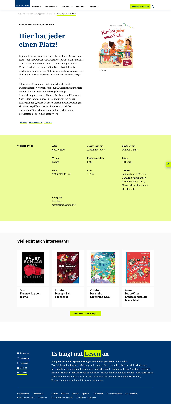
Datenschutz (38, 394)
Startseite (21, 14)
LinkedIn (22, 368)
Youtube (22, 373)
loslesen (30, 14)
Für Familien (98, 394)
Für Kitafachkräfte (114, 394)
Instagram (23, 358)
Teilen (23, 122)
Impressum (42, 397)
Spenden (85, 394)
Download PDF (35, 122)
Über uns (65, 394)
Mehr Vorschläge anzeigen (85, 313)
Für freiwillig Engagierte (86, 397)
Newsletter (23, 353)
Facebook (22, 363)
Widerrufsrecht (23, 394)
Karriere (54, 394)
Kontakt (75, 394)
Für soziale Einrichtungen (62, 397)
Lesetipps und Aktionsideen (45, 14)
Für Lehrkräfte (131, 394)
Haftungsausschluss (26, 397)
